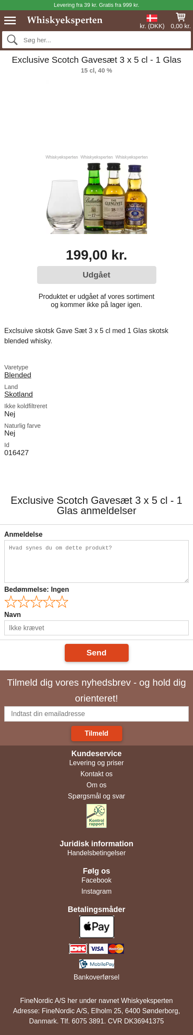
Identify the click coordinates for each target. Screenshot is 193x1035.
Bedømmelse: (36, 589)
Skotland (18, 394)
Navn (12, 614)
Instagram (96, 891)
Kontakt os (97, 774)
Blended (17, 375)
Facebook (96, 880)
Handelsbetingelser (96, 853)
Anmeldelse (23, 534)
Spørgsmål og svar (96, 796)
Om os (96, 785)
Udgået (96, 274)
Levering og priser (96, 762)
